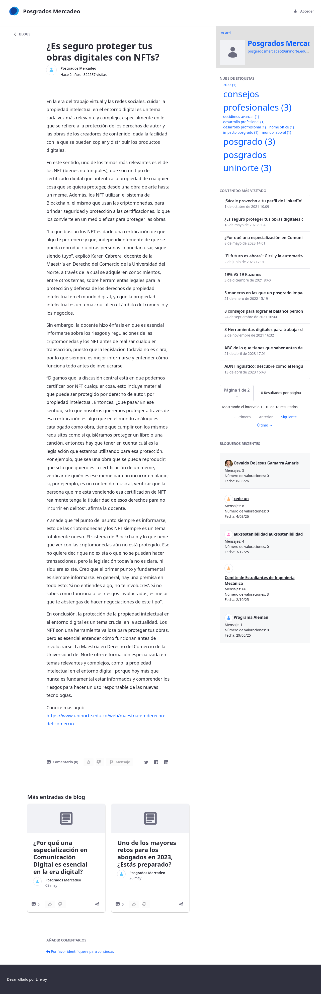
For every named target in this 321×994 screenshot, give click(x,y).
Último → (265, 425)
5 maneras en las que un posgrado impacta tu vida (263, 293)
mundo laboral (276, 132)
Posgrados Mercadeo (78, 68)
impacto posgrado (240, 132)
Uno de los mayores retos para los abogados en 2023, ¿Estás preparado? (146, 853)
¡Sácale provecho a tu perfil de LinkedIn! (263, 201)
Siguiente (289, 416)
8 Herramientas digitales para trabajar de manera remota (263, 329)
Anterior (266, 416)
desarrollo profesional (243, 121)
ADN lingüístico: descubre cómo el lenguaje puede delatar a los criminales (263, 366)
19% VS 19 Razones (242, 274)
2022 (229, 84)
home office (281, 127)
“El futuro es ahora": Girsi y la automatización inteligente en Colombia (263, 256)
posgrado (249, 141)
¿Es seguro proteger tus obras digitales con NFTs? (263, 219)
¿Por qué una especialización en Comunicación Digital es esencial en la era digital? (60, 857)
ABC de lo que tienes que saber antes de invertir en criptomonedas (263, 348)
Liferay (41, 979)
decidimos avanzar (241, 116)
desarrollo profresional (244, 127)
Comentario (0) (62, 762)
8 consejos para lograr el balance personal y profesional (263, 311)
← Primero (242, 416)
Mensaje (120, 762)
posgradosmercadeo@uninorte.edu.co (279, 51)
